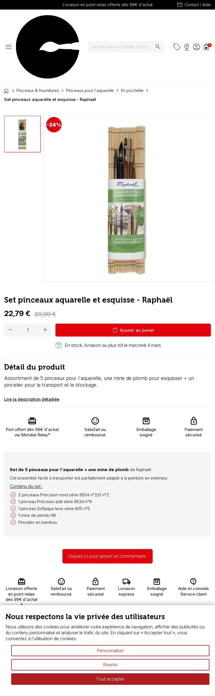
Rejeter (110, 664)
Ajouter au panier (133, 281)
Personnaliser (110, 650)
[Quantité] (28, 280)
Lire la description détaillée (31, 349)
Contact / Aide (193, 4)
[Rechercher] (129, 22)
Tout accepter (110, 679)
